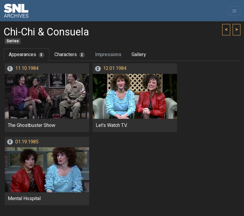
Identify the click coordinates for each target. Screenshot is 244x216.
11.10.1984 (27, 68)
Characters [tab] (69, 54)
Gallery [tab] (139, 54)
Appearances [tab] (26, 54)
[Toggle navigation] (234, 10)
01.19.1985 (27, 142)
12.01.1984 (114, 68)
